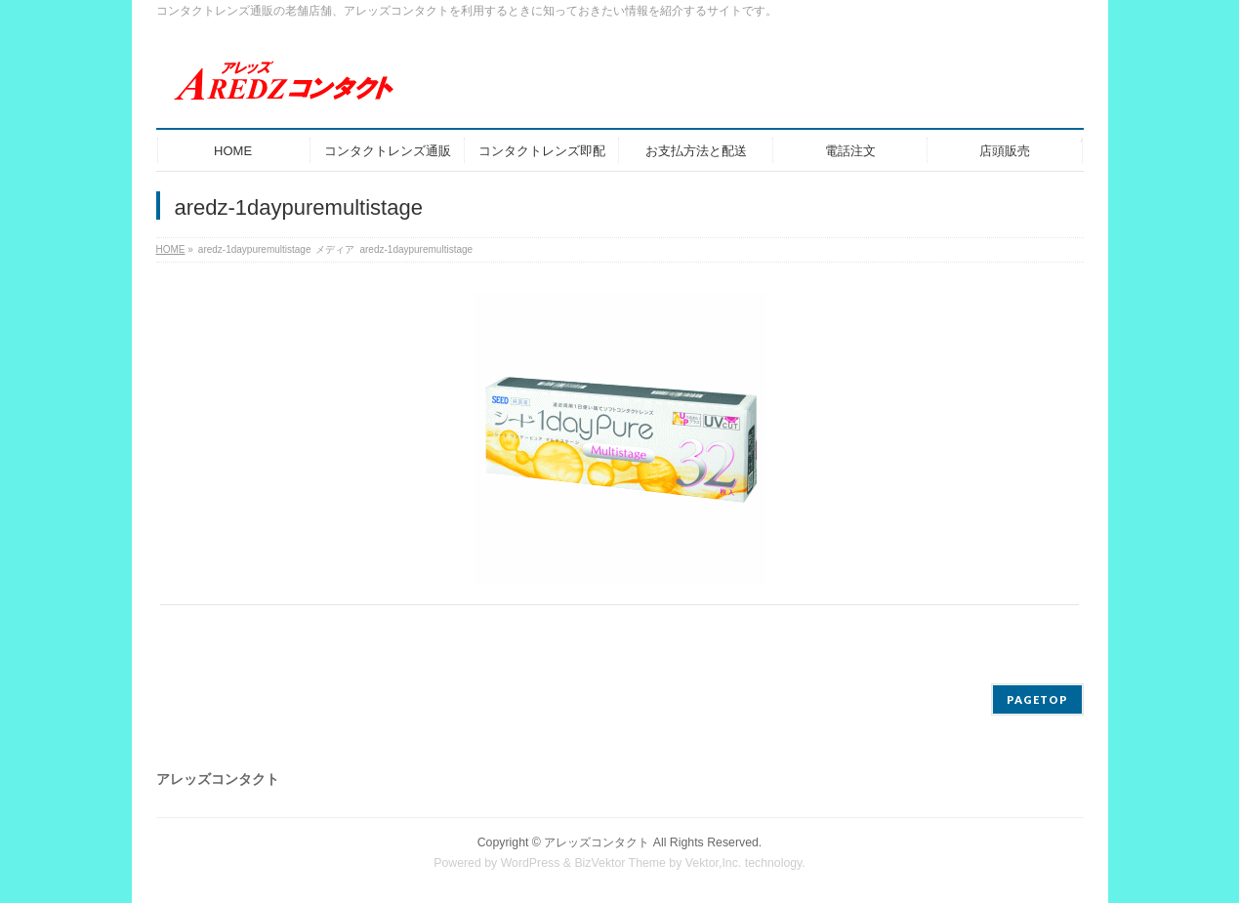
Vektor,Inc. (713, 863)
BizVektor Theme (620, 863)
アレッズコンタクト (596, 842)
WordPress (530, 863)
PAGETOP (1037, 699)
